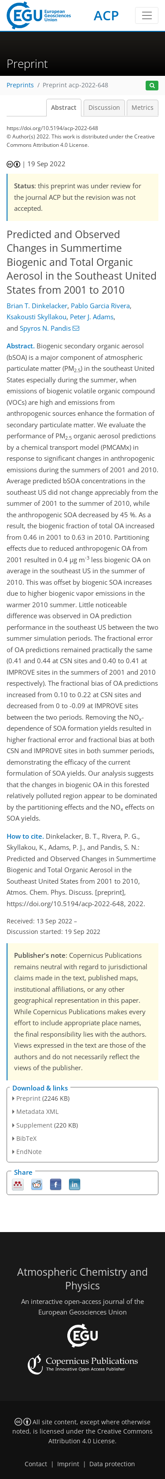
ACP (106, 15)
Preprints (20, 85)
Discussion (104, 108)
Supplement (34, 1125)
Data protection (112, 1464)
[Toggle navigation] (146, 15)
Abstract (64, 108)
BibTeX (26, 1138)
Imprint (68, 1464)
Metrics (143, 108)
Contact (36, 1464)
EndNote (29, 1151)
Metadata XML (37, 1111)
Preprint (28, 1098)
